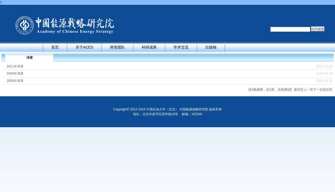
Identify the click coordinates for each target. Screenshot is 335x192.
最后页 (327, 89)
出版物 (210, 47)
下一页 (318, 89)
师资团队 (117, 47)
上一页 (308, 89)
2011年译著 (15, 66)
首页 (55, 47)
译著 (29, 57)
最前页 (299, 89)
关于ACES (84, 47)
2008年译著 (15, 81)
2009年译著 (15, 73)
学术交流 (181, 47)
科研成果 (149, 47)
